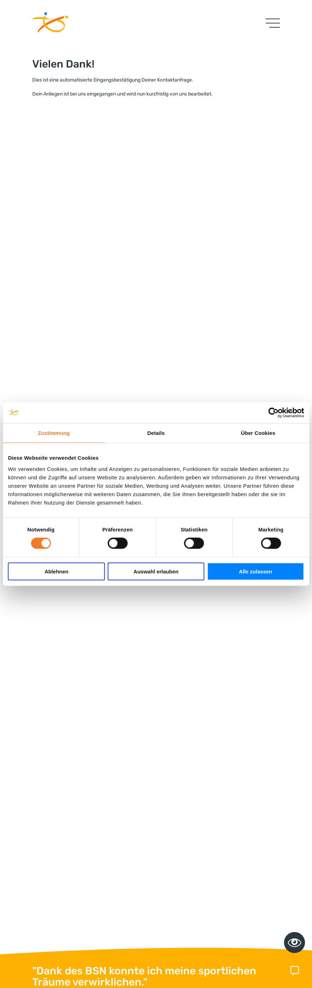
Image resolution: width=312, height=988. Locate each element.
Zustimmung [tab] (54, 433)
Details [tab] (156, 433)
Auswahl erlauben (155, 571)
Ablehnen (56, 571)
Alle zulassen (255, 571)
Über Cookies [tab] (258, 433)
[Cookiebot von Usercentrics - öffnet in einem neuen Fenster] (273, 413)
